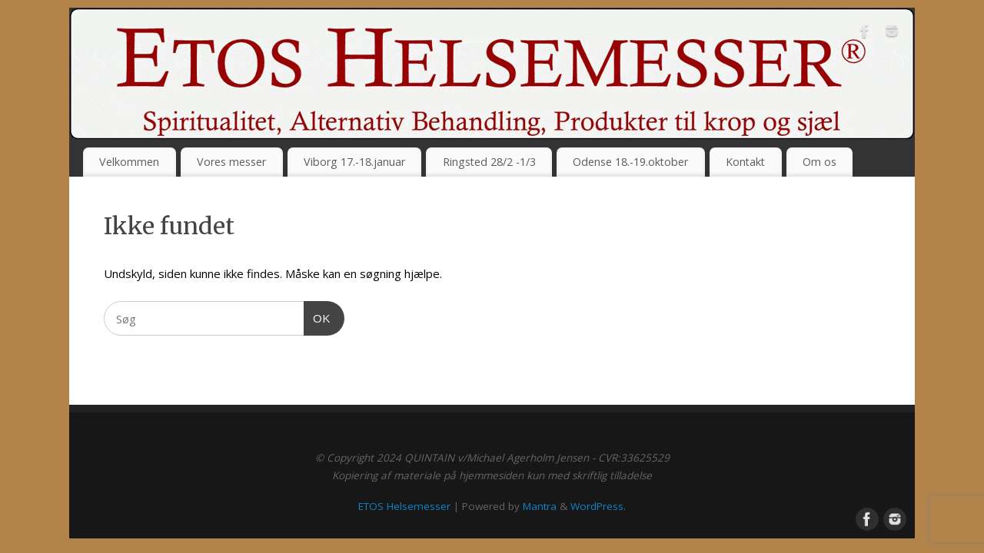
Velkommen (129, 161)
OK (317, 316)
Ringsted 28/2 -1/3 (489, 161)
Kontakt (745, 161)
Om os (819, 161)
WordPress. (598, 506)
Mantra (540, 506)
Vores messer (231, 161)
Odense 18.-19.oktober (630, 161)
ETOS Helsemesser (404, 506)
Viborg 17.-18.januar (354, 161)
